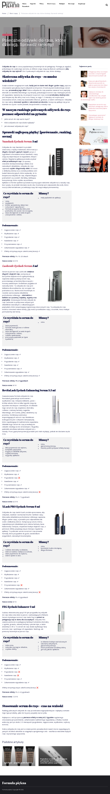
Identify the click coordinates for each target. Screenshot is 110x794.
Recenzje (71, 4)
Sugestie (33, 4)
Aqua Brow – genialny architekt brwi (18, 763)
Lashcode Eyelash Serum (17, 266)
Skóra (24, 4)
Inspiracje (81, 4)
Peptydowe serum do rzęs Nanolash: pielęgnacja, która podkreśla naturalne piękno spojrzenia (53, 761)
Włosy (42, 4)
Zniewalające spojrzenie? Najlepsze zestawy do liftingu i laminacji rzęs (97, 117)
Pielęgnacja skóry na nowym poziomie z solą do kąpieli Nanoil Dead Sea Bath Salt (98, 74)
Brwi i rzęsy (51, 4)
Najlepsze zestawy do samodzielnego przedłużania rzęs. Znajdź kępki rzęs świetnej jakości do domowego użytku (93, 96)
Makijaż (62, 4)
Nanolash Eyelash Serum (17, 141)
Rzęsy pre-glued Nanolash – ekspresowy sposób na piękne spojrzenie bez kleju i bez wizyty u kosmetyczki (98, 84)
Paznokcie (25, 6)
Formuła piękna (14, 783)
